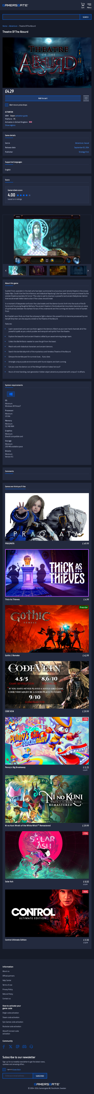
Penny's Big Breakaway (15, 767)
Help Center (7, 980)
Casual (86, 143)
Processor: (9, 410)
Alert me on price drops (18, 105)
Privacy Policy (8, 989)
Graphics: (8, 431)
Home (5, 26)
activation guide (21, 116)
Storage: (8, 441)
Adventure (13, 26)
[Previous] (6, 270)
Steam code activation (11, 1017)
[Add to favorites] (86, 98)
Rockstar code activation (12, 1026)
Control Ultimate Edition (16, 939)
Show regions (10, 125)
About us (6, 971)
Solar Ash (9, 881)
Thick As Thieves (12, 599)
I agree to (14, 1069)
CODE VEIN (9, 711)
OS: (6, 400)
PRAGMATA (9, 543)
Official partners (9, 976)
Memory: (8, 420)
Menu (89, 7)
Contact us (7, 998)
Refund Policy (8, 994)
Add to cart (42, 98)
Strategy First (84, 152)
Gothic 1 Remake (12, 655)
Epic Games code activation (13, 1022)
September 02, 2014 (81, 147)
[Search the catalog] (41, 17)
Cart (82, 7)
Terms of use (7, 985)
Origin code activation (11, 1013)
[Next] (88, 270)
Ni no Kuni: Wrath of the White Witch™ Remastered (28, 825)
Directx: (8, 451)
